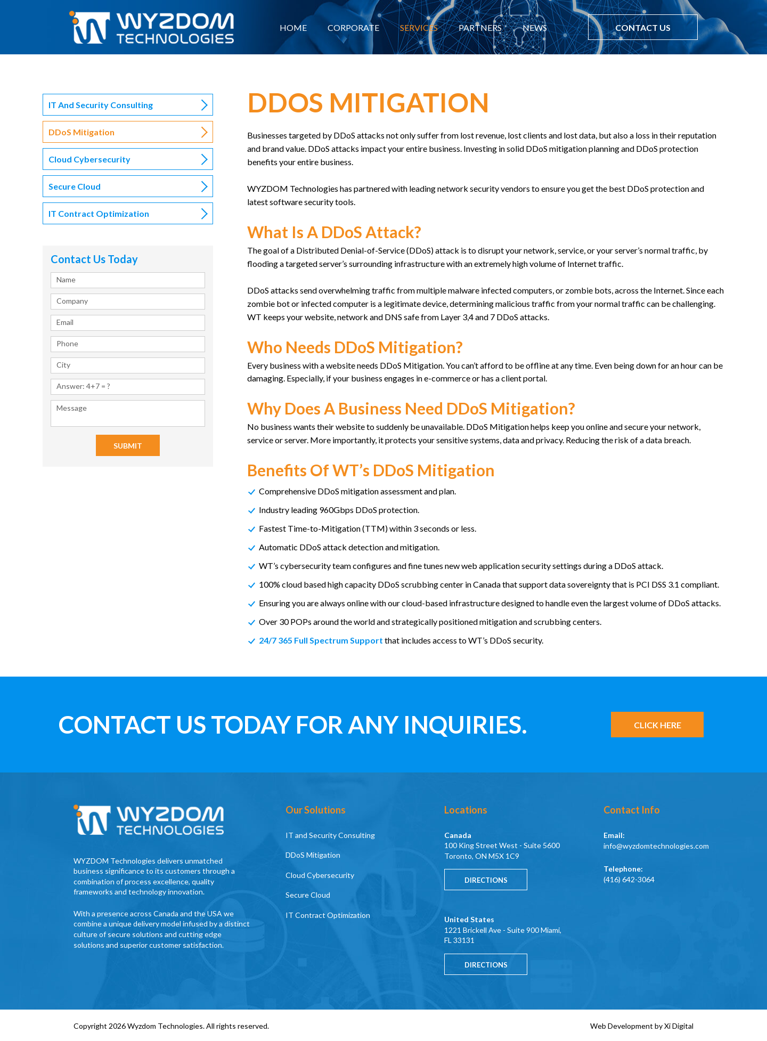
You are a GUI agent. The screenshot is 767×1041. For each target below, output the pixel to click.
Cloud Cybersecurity (89, 159)
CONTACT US (643, 27)
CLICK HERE (657, 725)
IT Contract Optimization (98, 213)
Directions (486, 880)
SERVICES (419, 27)
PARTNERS (480, 27)
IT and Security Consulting (100, 105)
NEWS (535, 27)
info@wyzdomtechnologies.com (656, 845)
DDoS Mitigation (312, 854)
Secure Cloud (74, 186)
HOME (293, 27)
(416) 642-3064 (629, 879)
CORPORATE (353, 27)
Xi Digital (678, 1025)
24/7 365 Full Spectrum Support (321, 640)
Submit (127, 445)
